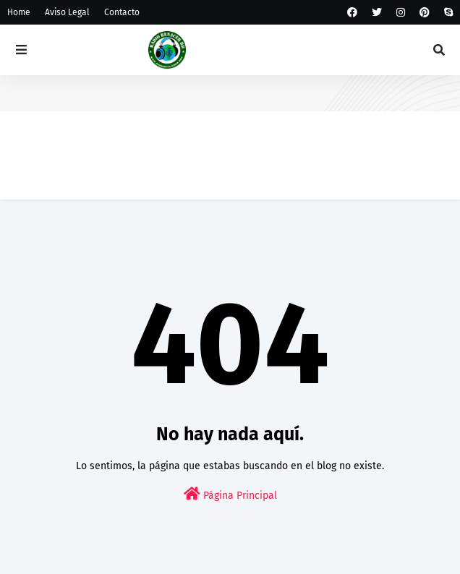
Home (18, 12)
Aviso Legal (67, 12)
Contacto (122, 12)
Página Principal (230, 494)
